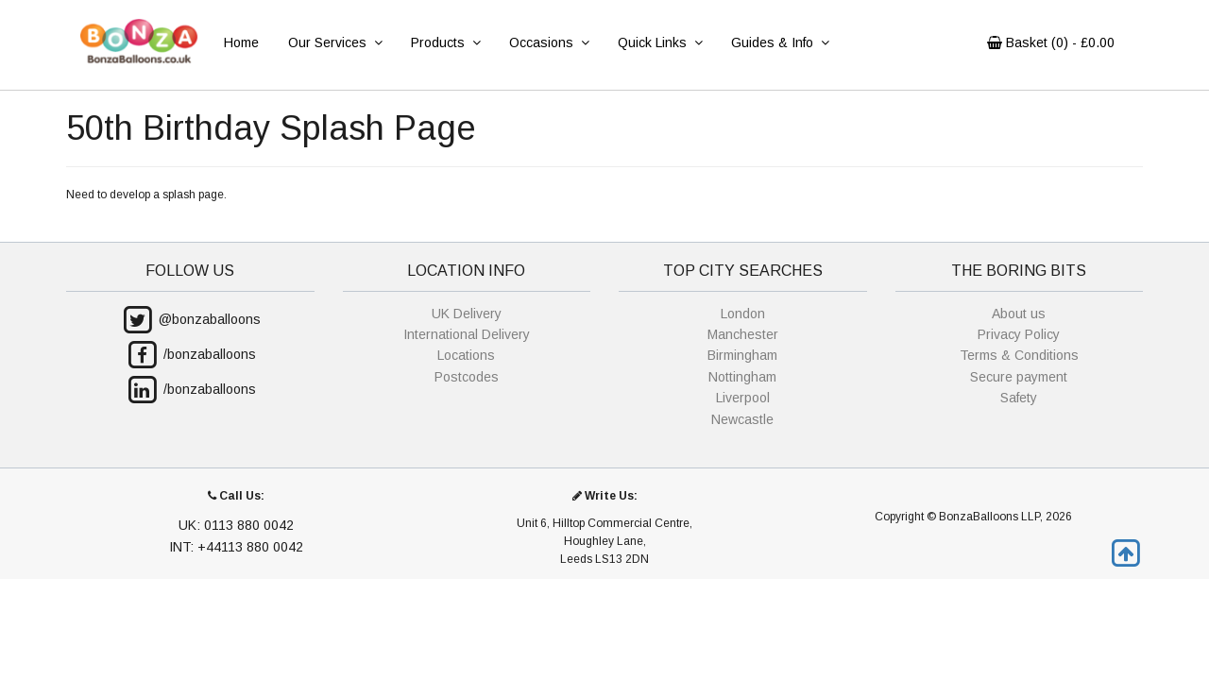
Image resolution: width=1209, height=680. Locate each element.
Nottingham (742, 376)
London (743, 313)
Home (241, 42)
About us (1019, 313)
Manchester (742, 334)
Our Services (335, 42)
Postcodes (466, 376)
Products (445, 42)
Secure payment (1018, 376)
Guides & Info (779, 42)
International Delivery (466, 334)
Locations (466, 355)
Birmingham (742, 355)
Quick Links (660, 42)
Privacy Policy (1019, 334)
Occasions (548, 42)
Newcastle (742, 419)
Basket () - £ (1051, 42)
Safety (1018, 397)
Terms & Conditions (1019, 355)
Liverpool (743, 397)
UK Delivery (467, 313)
